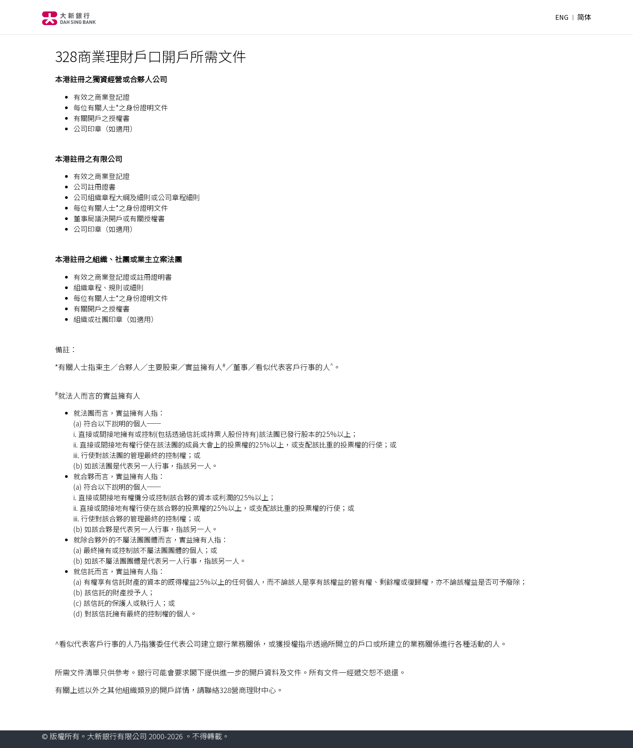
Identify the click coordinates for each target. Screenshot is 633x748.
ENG (561, 17)
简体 (584, 17)
